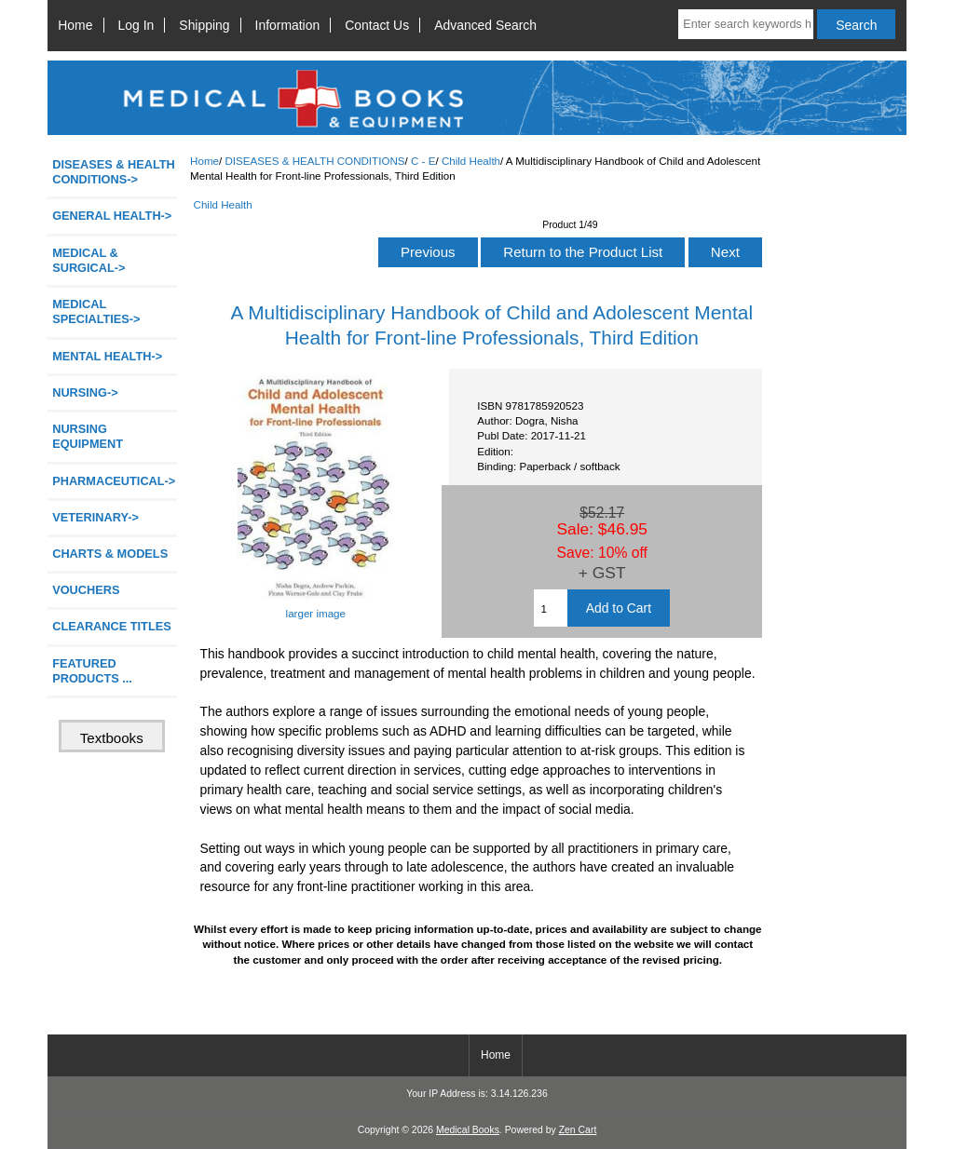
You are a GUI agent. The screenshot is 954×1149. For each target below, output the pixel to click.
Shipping (204, 25)
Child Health (471, 161)
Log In (136, 25)
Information (287, 25)
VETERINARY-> (95, 517)
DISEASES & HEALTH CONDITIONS (314, 161)
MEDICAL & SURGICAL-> (88, 260)
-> (113, 171)
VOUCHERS (85, 590)
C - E (423, 161)
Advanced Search (485, 25)
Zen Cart (578, 1130)
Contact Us (377, 25)
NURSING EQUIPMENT (87, 436)
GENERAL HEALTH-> (111, 216)
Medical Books (467, 1130)
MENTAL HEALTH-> (107, 356)
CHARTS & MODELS (110, 554)
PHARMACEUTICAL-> (113, 481)
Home (75, 25)
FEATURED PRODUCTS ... (92, 670)
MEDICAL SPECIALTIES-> (96, 311)
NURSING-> (85, 392)
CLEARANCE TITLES (111, 626)
